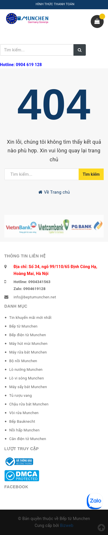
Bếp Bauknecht (22, 421)
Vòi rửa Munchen (24, 413)
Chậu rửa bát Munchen (28, 404)
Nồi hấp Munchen (24, 430)
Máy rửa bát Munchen (28, 352)
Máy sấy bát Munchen (28, 387)
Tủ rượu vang (20, 395)
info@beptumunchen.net (35, 297)
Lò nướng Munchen (26, 369)
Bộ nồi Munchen (23, 361)
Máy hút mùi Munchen (28, 343)
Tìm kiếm (91, 174)
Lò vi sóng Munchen (26, 378)
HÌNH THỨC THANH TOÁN (55, 4)
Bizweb (66, 525)
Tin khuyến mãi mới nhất (30, 317)
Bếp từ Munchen (23, 326)
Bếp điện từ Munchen (27, 335)
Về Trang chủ (54, 192)
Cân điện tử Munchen (27, 439)
